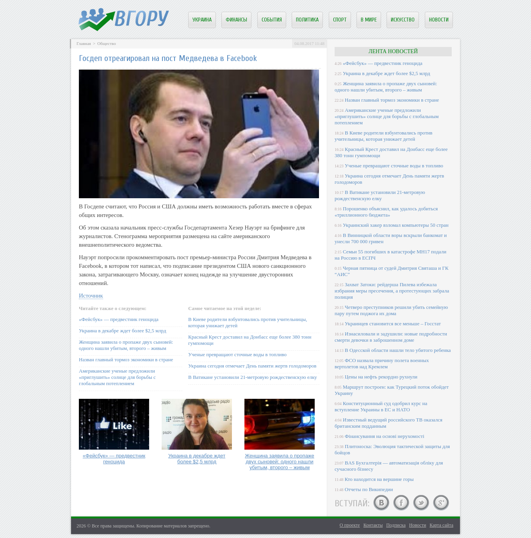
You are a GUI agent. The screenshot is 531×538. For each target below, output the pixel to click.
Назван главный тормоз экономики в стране (126, 359)
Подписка (396, 525)
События (272, 19)
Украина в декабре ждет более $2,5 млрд (122, 331)
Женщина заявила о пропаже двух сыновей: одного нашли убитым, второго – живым (126, 345)
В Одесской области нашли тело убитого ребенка (398, 350)
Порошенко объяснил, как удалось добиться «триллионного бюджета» (386, 212)
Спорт (340, 19)
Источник (91, 295)
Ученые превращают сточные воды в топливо (237, 354)
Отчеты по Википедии (369, 489)
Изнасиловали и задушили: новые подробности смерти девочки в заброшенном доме (391, 337)
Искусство (403, 19)
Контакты (373, 525)
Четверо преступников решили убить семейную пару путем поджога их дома (391, 310)
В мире (369, 19)
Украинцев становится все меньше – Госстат (393, 323)
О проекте (350, 525)
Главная (84, 43)
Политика (307, 19)
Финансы (236, 19)
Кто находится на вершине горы (379, 479)
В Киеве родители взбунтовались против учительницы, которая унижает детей (383, 136)
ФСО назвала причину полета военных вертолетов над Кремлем (382, 363)
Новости (439, 19)
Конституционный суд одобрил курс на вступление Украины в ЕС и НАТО (381, 406)
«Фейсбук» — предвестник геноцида (119, 319)
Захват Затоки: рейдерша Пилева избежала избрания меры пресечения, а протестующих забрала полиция (392, 291)
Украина (202, 19)
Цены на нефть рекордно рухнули (381, 377)
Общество (106, 43)
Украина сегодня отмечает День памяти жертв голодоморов (252, 366)
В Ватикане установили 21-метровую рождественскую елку (252, 377)
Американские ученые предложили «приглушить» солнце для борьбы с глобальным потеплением (117, 377)
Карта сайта (441, 525)
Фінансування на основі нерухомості (384, 436)
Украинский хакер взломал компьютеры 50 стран (396, 225)
